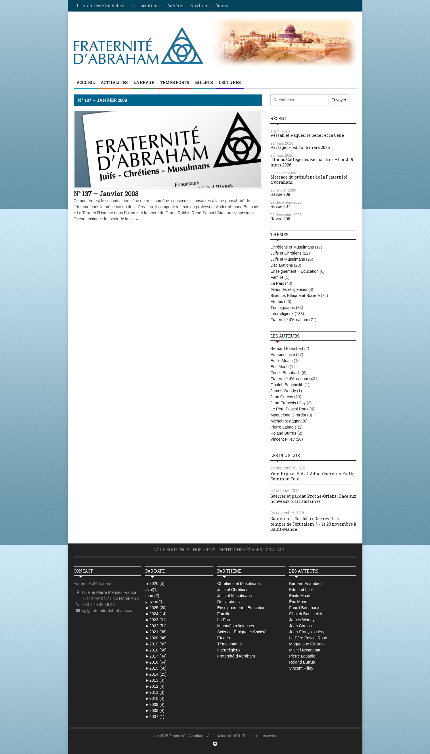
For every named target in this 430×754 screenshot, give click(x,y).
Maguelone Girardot (288, 415)
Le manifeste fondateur (101, 5)
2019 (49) (156, 644)
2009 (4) (154, 704)
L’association (144, 5)
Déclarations (281, 265)
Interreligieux (281, 313)
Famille (276, 277)
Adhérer (175, 5)
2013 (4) (154, 680)
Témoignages (282, 307)
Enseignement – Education (294, 271)
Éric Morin (279, 366)
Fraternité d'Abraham (289, 319)
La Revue (143, 82)
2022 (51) (156, 626)
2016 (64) (156, 662)
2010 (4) (154, 698)
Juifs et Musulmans (287, 259)
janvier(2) (153, 601)
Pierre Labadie (283, 427)
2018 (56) (156, 650)
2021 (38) (156, 632)
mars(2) (152, 595)
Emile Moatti (281, 360)
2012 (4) (154, 686)
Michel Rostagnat (285, 421)
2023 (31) (156, 619)
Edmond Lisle (282, 354)
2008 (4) (154, 710)
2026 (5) (154, 583)
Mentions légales (240, 549)
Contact (223, 5)
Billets (204, 82)
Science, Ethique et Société (295, 295)
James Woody (283, 391)
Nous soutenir (171, 549)
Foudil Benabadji (285, 372)
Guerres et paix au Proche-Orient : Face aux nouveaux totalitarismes (313, 498)
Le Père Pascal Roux (289, 409)
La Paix (277, 283)
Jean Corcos (281, 397)
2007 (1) (154, 716)
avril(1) (151, 589)
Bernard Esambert (286, 348)
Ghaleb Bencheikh (286, 384)
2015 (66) (156, 668)
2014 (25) (156, 674)
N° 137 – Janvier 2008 (106, 194)
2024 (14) (156, 613)
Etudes (276, 301)
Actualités (114, 82)
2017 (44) (156, 656)
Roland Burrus (283, 433)
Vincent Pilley (282, 439)
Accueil (86, 82)
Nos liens (199, 5)
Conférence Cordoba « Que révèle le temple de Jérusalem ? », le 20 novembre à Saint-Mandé (313, 524)
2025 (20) (156, 607)
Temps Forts (174, 82)
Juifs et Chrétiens (285, 253)
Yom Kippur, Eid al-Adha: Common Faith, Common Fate (312, 476)
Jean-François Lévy (287, 403)
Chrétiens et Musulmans (292, 247)
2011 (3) (154, 692)
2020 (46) (156, 638)
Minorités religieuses (288, 289)
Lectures (230, 82)
